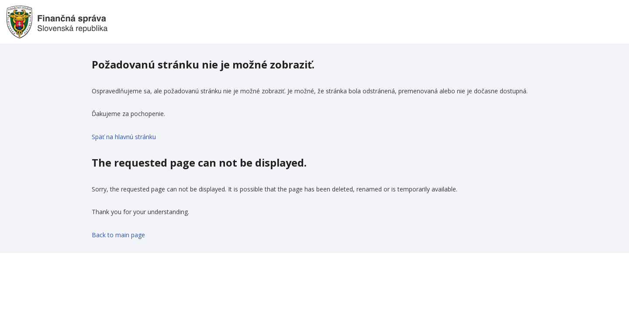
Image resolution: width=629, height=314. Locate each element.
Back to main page (118, 235)
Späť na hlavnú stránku (124, 137)
